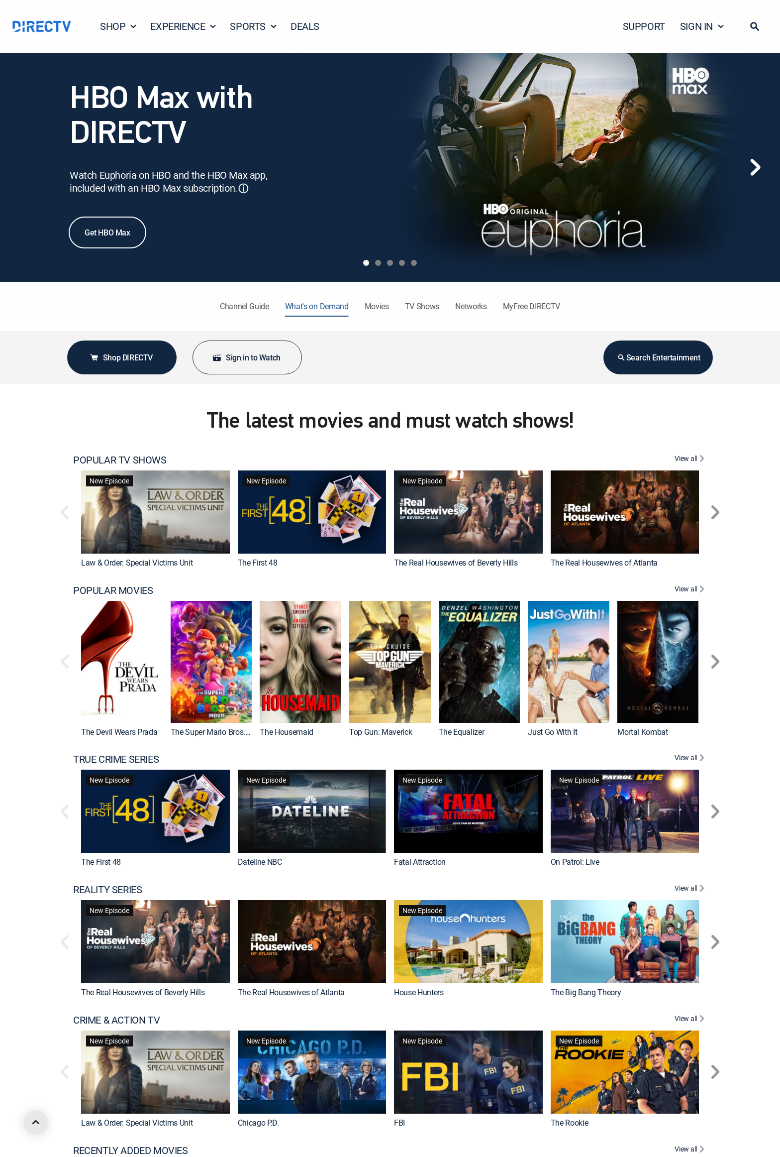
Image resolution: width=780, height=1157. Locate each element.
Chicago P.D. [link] (258, 1122)
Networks (471, 306)
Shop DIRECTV (121, 357)
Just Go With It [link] (552, 731)
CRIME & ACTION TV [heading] (116, 1020)
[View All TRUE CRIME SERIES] (691, 759)
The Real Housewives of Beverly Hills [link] (455, 562)
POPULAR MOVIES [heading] (113, 590)
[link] (155, 512)
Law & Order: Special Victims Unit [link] (137, 562)
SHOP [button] (118, 26)
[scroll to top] (36, 1122)
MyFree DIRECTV (532, 306)
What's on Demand (317, 306)
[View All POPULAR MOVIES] (691, 590)
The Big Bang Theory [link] (586, 992)
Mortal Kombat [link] (642, 731)
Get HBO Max (107, 232)
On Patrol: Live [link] (575, 861)
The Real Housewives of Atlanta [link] (604, 562)
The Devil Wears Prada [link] (119, 731)
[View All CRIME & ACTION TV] (691, 1020)
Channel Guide (244, 306)
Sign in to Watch (246, 357)
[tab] (366, 263)
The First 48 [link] (258, 562)
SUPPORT (644, 26)
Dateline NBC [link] (260, 861)
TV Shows (422, 306)
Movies (377, 306)
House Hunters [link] (419, 992)
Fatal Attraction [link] (420, 861)
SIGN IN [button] (702, 26)
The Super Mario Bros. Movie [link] (219, 731)
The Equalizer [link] (462, 731)
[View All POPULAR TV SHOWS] (691, 460)
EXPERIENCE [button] (183, 26)
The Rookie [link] (569, 1122)
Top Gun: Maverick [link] (380, 731)
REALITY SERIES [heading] (107, 889)
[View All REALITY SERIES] (691, 889)
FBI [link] (399, 1122)
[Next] (755, 167)
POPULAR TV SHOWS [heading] (120, 460)
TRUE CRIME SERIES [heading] (116, 759)
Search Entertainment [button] (658, 357)
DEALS (305, 26)
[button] (754, 26)
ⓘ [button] (243, 188)
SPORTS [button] (254, 26)
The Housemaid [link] (286, 731)
